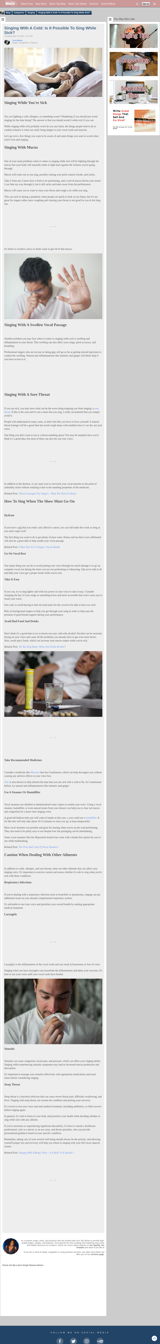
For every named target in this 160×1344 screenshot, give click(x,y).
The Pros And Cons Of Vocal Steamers (38, 847)
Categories (19, 13)
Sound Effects (108, 4)
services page (97, 1254)
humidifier (91, 817)
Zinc (6, 782)
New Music (41, 4)
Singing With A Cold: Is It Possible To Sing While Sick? (64, 13)
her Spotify (95, 1245)
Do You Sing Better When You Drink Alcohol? (42, 646)
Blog (8, 13)
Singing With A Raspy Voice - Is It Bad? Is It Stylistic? (46, 1152)
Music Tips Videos (77, 4)
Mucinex (35, 772)
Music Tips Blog (57, 4)
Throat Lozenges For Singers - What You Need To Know (47, 493)
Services (94, 4)
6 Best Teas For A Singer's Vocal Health (39, 547)
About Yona (27, 4)
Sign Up (146, 4)
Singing (31, 13)
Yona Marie (17, 40)
